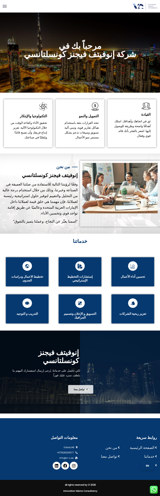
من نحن (111, 447)
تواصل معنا (109, 456)
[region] (80, 53)
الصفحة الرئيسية (142, 447)
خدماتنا (149, 456)
